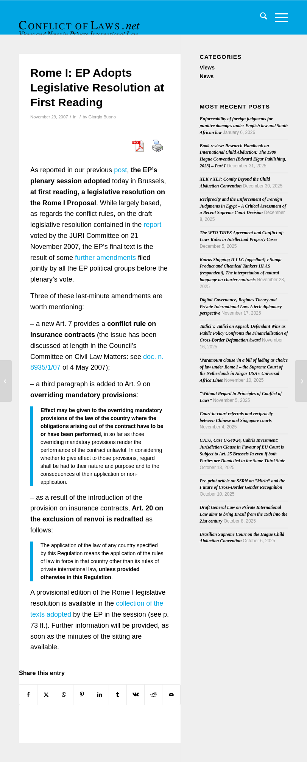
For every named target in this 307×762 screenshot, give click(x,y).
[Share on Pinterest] (82, 695)
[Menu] (277, 17)
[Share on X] (46, 695)
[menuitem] (259, 17)
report (152, 224)
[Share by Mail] (171, 695)
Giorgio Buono (102, 117)
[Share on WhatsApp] (64, 695)
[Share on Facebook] (28, 695)
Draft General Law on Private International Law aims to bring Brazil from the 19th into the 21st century (244, 514)
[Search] (259, 17)
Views (207, 68)
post (120, 170)
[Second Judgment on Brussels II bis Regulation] (6, 381)
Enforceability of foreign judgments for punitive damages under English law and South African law (244, 125)
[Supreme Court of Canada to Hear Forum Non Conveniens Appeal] (301, 381)
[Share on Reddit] (153, 695)
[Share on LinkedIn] (100, 695)
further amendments (105, 257)
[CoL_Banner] (80, 24)
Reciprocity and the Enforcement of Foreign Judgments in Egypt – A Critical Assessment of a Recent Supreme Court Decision (243, 206)
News (207, 76)
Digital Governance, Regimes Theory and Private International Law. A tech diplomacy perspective (241, 306)
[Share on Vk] (135, 695)
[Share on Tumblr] (117, 695)
